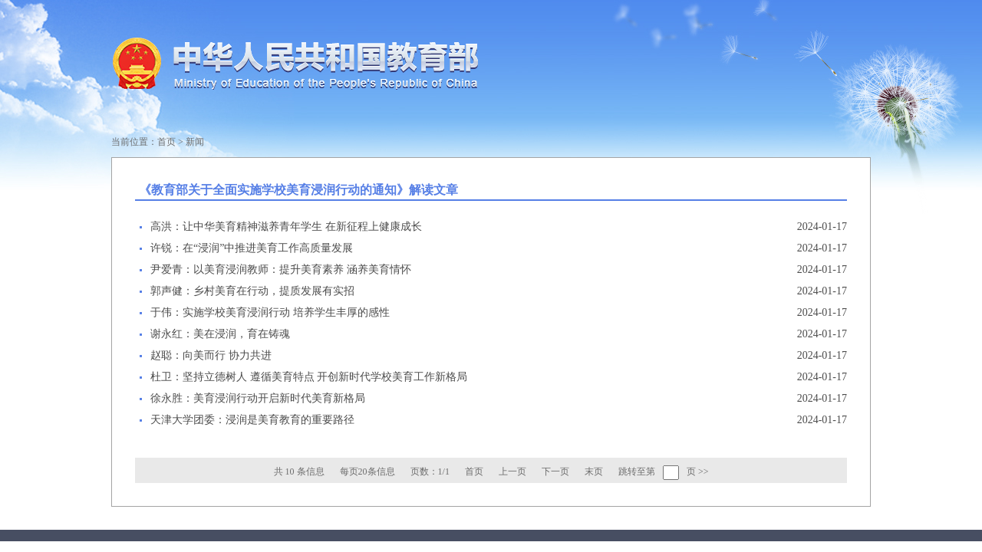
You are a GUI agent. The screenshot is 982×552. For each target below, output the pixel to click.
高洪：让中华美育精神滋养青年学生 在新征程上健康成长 (286, 226)
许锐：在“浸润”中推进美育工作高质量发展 (251, 248)
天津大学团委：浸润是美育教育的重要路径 (252, 420)
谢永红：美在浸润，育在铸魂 (220, 334)
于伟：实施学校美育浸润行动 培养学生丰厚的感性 (270, 312)
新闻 (195, 141)
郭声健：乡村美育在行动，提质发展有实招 (252, 291)
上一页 (512, 471)
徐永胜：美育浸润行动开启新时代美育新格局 (257, 398)
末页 (594, 471)
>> (703, 471)
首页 (166, 141)
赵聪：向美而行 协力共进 (211, 355)
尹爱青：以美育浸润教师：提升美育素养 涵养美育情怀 (280, 269)
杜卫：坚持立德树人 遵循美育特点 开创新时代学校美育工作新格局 (308, 377)
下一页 (555, 471)
